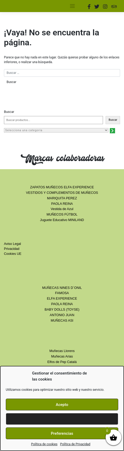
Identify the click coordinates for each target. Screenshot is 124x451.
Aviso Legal (12, 244)
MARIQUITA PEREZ (62, 198)
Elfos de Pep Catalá (61, 362)
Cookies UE (13, 254)
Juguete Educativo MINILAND (62, 220)
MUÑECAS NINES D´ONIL (62, 288)
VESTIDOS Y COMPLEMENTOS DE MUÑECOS (62, 193)
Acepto (62, 404)
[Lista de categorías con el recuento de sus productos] (56, 130)
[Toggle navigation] (72, 6)
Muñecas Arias (62, 356)
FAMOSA (62, 293)
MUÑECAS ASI (62, 320)
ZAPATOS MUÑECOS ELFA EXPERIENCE (62, 187)
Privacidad (11, 249)
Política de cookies (44, 444)
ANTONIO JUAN (62, 315)
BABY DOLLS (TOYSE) (62, 309)
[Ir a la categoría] (112, 130)
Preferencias (62, 433)
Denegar (62, 419)
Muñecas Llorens (62, 351)
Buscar (9, 112)
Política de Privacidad (75, 444)
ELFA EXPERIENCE (62, 298)
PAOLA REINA (62, 204)
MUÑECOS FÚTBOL (62, 214)
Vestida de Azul (62, 209)
